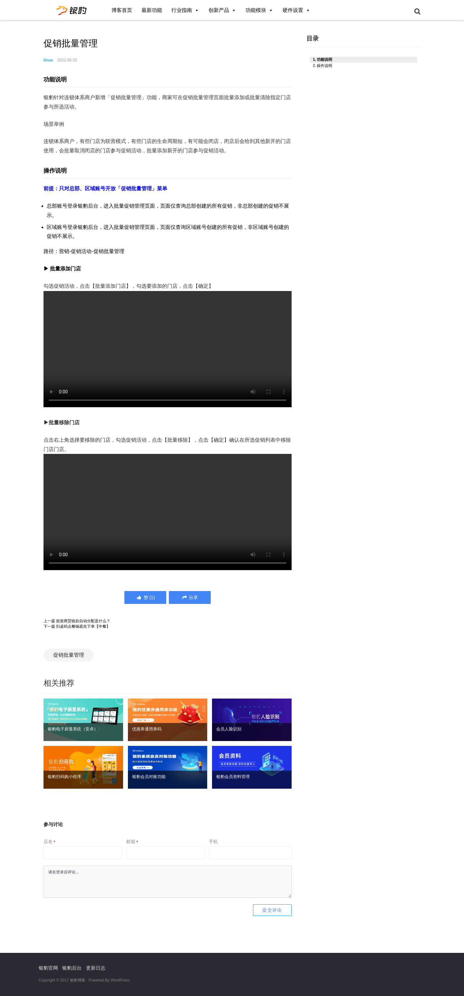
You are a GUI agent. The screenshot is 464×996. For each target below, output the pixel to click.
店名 (49, 841)
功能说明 (324, 54)
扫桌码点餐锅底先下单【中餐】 (83, 626)
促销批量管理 (68, 655)
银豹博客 (77, 980)
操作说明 (324, 61)
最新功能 (151, 10)
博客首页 (121, 10)
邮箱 (132, 841)
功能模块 (259, 10)
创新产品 (222, 10)
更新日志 (95, 968)
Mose (48, 60)
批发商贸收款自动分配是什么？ (83, 621)
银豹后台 (72, 968)
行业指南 (185, 10)
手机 (213, 841)
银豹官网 (48, 968)
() (145, 597)
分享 (189, 597)
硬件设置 (296, 10)
